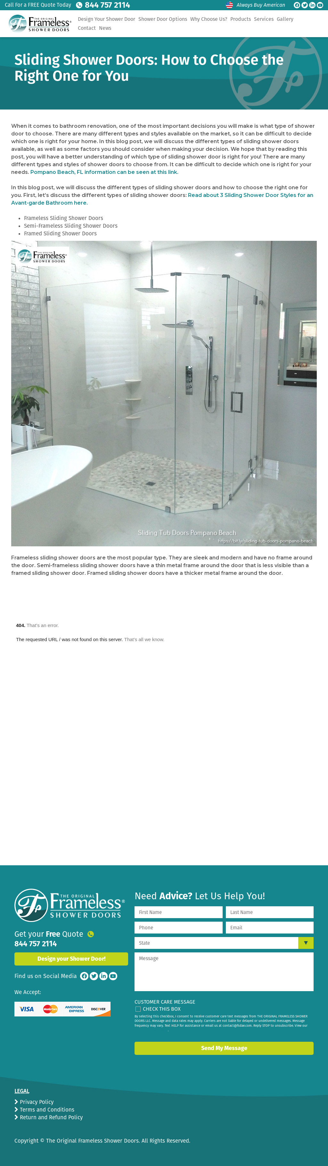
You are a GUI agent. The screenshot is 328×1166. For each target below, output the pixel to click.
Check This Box (162, 1009)
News (105, 28)
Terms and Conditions (46, 1109)
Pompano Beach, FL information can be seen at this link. (104, 172)
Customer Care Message (165, 1002)
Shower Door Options (162, 19)
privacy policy (157, 1030)
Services (264, 19)
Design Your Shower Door (106, 19)
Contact (87, 28)
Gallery (285, 19)
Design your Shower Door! (71, 951)
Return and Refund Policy (50, 1117)
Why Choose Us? (208, 19)
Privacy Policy (35, 1102)
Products (240, 19)
